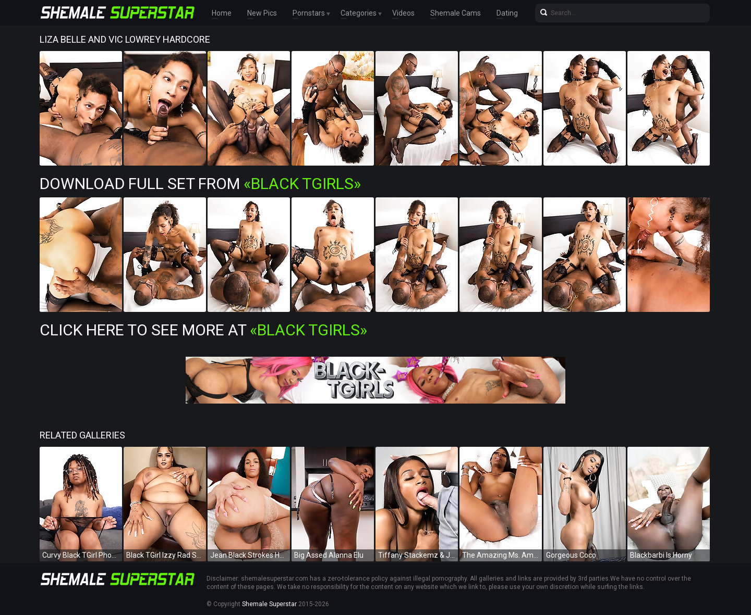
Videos (403, 13)
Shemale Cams (455, 13)
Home (222, 13)
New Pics (262, 13)
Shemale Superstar (269, 604)
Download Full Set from (200, 183)
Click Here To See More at (203, 330)
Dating (507, 13)
